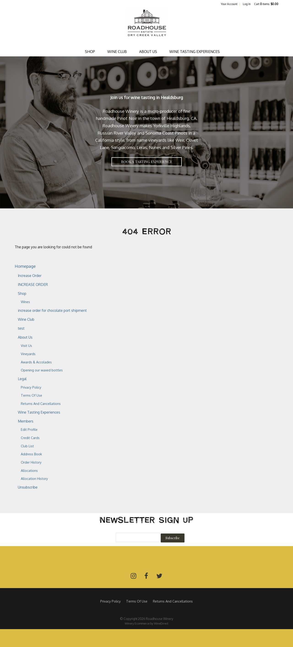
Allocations (29, 470)
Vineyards (28, 354)
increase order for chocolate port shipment (52, 310)
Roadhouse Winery (146, 26)
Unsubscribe (28, 487)
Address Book (31, 454)
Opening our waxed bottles (42, 370)
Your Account (229, 4)
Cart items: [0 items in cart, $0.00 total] (266, 4)
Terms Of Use (31, 395)
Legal (22, 378)
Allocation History (34, 478)
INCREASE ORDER (33, 284)
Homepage (25, 266)
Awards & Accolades (36, 362)
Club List (27, 446)
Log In (247, 4)
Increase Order (29, 275)
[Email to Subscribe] (138, 537)
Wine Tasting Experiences (194, 51)
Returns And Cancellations (41, 403)
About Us (148, 51)
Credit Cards (30, 438)
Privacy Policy (31, 387)
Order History (31, 462)
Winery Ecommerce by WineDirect (146, 623)
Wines (25, 302)
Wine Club (117, 51)
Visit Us (26, 345)
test (21, 328)
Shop (90, 51)
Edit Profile (29, 429)
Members (25, 421)
